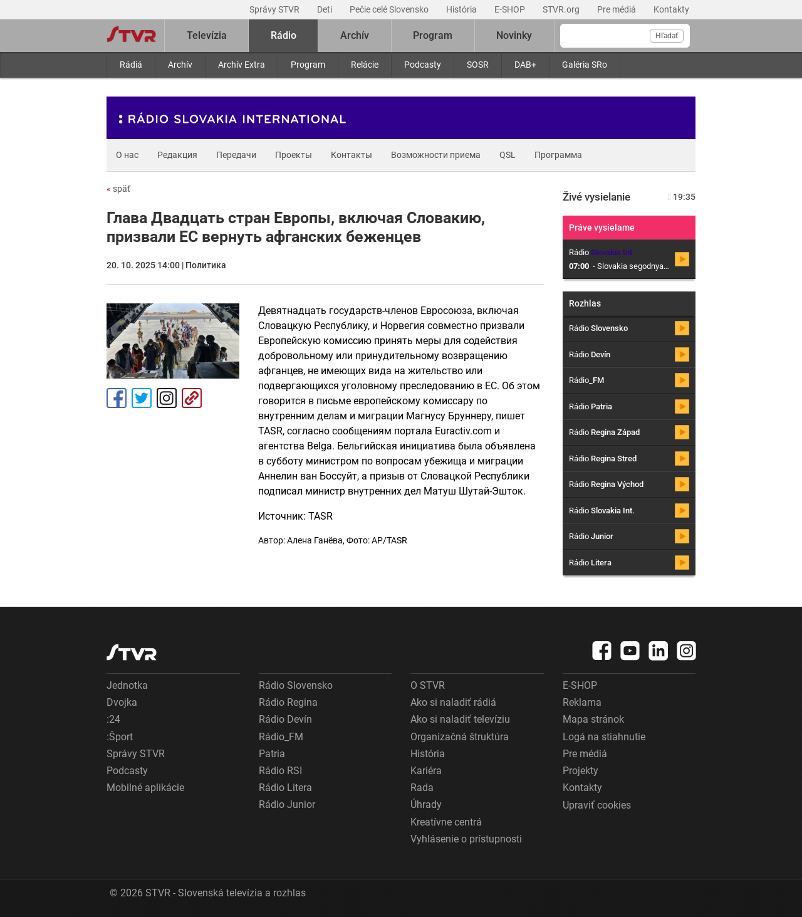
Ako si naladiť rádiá (453, 702)
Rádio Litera (285, 788)
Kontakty (671, 9)
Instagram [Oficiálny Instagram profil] (167, 398)
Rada (422, 788)
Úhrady (426, 804)
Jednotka (127, 685)
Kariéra (426, 771)
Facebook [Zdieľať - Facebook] (117, 398)
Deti (325, 9)
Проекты (293, 155)
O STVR (427, 685)
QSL (507, 155)
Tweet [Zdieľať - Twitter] (142, 398)
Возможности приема (436, 155)
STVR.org (562, 9)
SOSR (478, 65)
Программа (558, 155)
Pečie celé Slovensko (390, 9)
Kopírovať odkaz (192, 398)
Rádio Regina (288, 702)
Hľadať (666, 35)
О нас (127, 155)
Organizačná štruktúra (459, 737)
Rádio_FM (281, 737)
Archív (180, 65)
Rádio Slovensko (296, 685)
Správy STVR (275, 9)
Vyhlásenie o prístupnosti (466, 839)
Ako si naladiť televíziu (460, 719)
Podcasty (422, 65)
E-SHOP (510, 9)
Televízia (207, 35)
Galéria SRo (584, 65)
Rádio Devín (285, 719)
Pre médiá (617, 9)
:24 (113, 719)
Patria (272, 754)
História (462, 9)
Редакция (177, 155)
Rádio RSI (280, 771)
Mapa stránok (593, 719)
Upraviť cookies (597, 805)
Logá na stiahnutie (604, 737)
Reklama (582, 702)
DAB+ (525, 65)
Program (308, 65)
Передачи (236, 155)
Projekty (580, 771)
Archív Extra (241, 65)
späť (118, 189)
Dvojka (122, 702)
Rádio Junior (287, 804)
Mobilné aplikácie (145, 788)
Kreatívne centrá (446, 822)
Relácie (364, 65)
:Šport (120, 737)
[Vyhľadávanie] (625, 36)
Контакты (351, 155)
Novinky (514, 35)
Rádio (283, 35)
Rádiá (131, 65)
